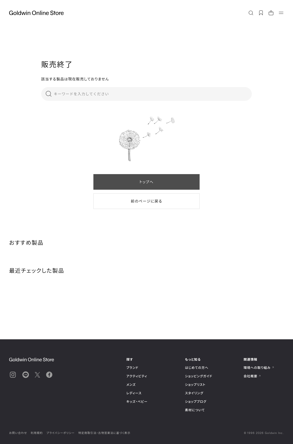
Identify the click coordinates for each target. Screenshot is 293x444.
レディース (134, 393)
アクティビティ (136, 376)
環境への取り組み (259, 367)
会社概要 (252, 376)
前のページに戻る (146, 201)
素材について (195, 410)
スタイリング (194, 393)
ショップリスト (195, 384)
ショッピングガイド (198, 376)
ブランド (132, 367)
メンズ (131, 384)
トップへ (146, 181)
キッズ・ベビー (137, 401)
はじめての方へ (197, 367)
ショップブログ (195, 401)
